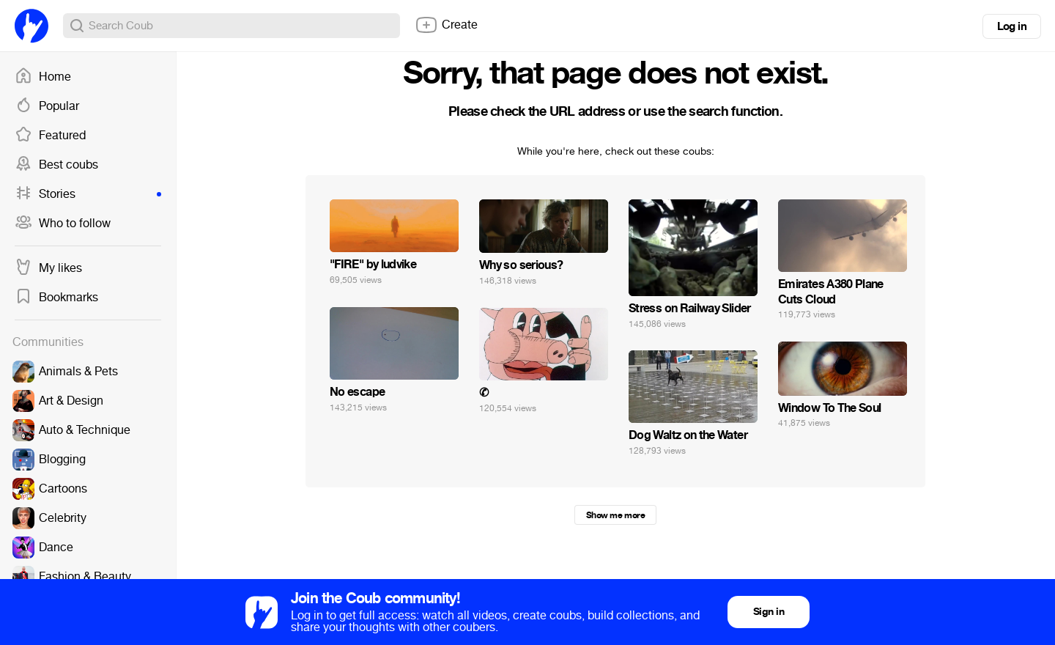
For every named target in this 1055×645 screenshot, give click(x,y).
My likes (48, 268)
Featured (50, 135)
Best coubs (56, 165)
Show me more (615, 515)
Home (43, 77)
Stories (88, 194)
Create (446, 25)
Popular (47, 106)
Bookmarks (56, 297)
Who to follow (63, 223)
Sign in (768, 612)
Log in (1011, 26)
